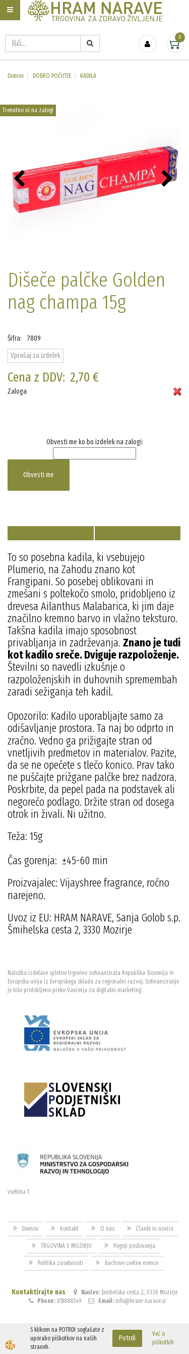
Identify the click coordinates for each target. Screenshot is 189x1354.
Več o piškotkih (163, 1338)
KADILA (88, 75)
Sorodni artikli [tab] (137, 533)
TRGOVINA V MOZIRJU (66, 1245)
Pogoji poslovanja (134, 1245)
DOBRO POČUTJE (52, 75)
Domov (16, 75)
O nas (107, 1228)
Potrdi (127, 1338)
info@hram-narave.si (140, 1300)
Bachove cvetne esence (131, 1263)
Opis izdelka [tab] (50, 533)
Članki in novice (154, 1228)
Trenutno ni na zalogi (28, 110)
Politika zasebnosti (60, 1263)
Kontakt (69, 1228)
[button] (168, 179)
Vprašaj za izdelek (35, 355)
